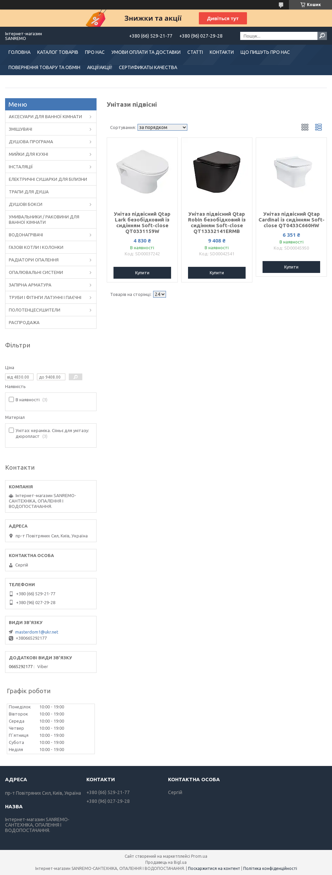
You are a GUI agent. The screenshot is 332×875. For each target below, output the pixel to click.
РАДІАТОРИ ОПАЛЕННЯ (34, 259)
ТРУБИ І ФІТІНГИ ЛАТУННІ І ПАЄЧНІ (45, 297)
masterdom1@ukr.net (36, 631)
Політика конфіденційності (270, 868)
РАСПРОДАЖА (24, 322)
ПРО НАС (95, 52)
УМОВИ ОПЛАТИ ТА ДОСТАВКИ (146, 52)
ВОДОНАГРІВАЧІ (26, 234)
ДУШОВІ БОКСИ (25, 204)
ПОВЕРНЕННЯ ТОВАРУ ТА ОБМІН (44, 67)
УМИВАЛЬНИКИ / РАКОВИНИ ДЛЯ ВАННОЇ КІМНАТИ (44, 219)
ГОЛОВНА (19, 52)
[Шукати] (322, 36)
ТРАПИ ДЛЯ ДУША (29, 191)
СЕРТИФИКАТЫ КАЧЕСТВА (148, 67)
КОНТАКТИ (222, 52)
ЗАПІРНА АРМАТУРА (30, 284)
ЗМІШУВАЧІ (20, 129)
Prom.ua (199, 856)
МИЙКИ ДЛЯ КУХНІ (28, 154)
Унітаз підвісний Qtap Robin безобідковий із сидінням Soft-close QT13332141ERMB (217, 222)
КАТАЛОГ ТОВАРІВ (57, 52)
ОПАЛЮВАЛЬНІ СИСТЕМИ (36, 272)
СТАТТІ (195, 52)
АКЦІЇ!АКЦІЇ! (99, 67)
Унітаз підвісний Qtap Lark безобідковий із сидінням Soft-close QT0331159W (142, 222)
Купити (142, 272)
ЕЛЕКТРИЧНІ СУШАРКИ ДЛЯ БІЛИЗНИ (48, 179)
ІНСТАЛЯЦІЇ (21, 166)
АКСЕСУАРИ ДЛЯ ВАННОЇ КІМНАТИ (45, 116)
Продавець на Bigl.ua (166, 862)
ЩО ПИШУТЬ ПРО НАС (265, 52)
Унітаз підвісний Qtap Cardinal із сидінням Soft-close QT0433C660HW (291, 219)
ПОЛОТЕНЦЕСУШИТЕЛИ (34, 309)
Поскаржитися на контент (214, 868)
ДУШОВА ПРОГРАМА (31, 141)
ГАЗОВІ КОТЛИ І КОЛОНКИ (36, 247)
